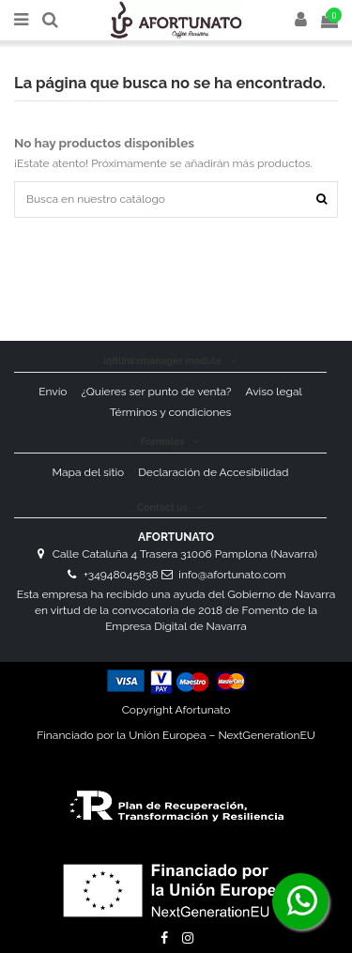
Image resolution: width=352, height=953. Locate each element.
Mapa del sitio (89, 472)
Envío (52, 391)
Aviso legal (273, 391)
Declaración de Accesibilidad (213, 472)
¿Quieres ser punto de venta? (157, 391)
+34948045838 (121, 574)
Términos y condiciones (171, 412)
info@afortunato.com (231, 574)
